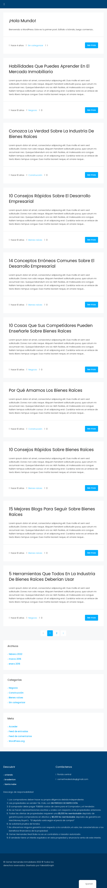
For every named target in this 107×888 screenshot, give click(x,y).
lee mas (91, 45)
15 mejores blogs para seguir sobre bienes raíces (52, 511)
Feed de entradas (18, 731)
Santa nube (10, 784)
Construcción (35, 175)
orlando (9, 774)
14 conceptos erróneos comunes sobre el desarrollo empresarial (51, 263)
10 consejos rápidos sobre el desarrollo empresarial (49, 198)
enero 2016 (14, 663)
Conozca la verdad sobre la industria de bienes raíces (51, 134)
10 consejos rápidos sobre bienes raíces (51, 450)
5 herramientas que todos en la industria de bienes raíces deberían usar (52, 576)
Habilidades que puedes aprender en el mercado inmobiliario (49, 69)
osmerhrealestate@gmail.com (72, 779)
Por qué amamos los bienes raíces (45, 390)
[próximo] (63, 633)
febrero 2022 (15, 654)
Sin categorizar (35, 45)
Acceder (13, 726)
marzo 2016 (15, 658)
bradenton (10, 779)
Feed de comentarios (20, 736)
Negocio (32, 110)
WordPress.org (17, 741)
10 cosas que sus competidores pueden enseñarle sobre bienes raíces (51, 328)
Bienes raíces (35, 239)
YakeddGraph (47, 865)
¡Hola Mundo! (22, 21)
